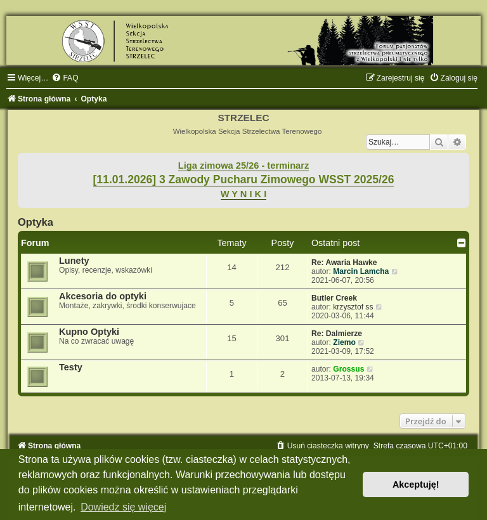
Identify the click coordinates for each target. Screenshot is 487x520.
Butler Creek (334, 298)
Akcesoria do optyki (102, 296)
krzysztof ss (353, 306)
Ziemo (344, 342)
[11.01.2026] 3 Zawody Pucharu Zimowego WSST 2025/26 (243, 179)
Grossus (348, 369)
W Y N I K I (244, 194)
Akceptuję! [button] (416, 484)
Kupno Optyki (89, 332)
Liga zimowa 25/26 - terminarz (243, 165)
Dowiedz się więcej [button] (123, 507)
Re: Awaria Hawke (344, 262)
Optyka (35, 222)
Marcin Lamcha (361, 271)
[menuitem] (64, 78)
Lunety (74, 261)
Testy (70, 367)
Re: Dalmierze (336, 333)
